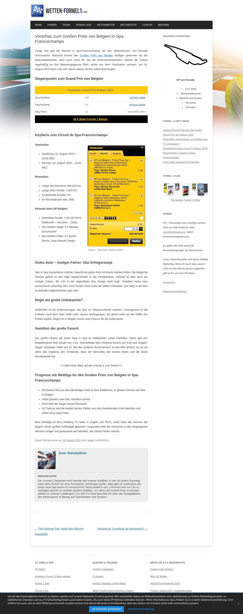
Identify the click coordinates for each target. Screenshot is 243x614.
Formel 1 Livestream (103, 569)
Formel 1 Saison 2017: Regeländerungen (171, 590)
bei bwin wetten (138, 97)
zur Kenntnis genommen (105, 609)
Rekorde (163, 25)
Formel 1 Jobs (42, 583)
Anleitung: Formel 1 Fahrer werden (52, 576)
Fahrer (52, 25)
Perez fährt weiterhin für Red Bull (181, 162)
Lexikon (147, 25)
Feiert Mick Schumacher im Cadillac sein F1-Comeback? (185, 141)
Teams (66, 25)
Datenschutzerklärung (175, 291)
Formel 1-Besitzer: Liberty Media (109, 583)
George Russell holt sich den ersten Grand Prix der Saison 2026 (182, 132)
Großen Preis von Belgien (96, 55)
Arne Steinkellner (72, 453)
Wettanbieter (106, 25)
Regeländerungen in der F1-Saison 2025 (185, 148)
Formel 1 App (41, 590)
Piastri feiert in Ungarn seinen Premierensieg (179, 155)
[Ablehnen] (238, 603)
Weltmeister (128, 25)
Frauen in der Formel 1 (161, 569)
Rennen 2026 (83, 25)
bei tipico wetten (137, 104)
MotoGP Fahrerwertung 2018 (165, 583)
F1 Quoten (98, 576)
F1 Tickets (40, 569)
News (38, 25)
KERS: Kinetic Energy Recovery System (113, 590)
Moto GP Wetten (158, 576)
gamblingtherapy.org (174, 232)
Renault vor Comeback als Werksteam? (122, 528)
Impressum (169, 282)
